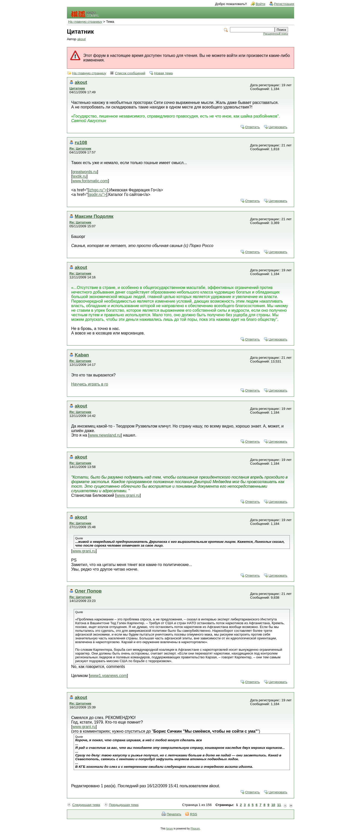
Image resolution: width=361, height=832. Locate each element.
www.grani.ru (128, 495)
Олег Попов (88, 591)
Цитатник (77, 88)
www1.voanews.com (108, 675)
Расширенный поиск (275, 33)
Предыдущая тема (123, 805)
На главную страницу (85, 22)
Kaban (82, 354)
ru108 (81, 142)
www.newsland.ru (105, 435)
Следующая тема (86, 805)
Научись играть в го (89, 384)
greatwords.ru (84, 172)
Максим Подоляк (94, 216)
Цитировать (278, 127)
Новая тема (163, 73)
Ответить (252, 127)
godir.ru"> (97, 194)
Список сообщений (130, 73)
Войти (260, 4)
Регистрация (284, 4)
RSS (193, 814)
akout (81, 39)
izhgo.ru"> (98, 190)
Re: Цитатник (80, 148)
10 (273, 805)
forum (169, 828)
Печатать (174, 814)
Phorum (195, 828)
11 (279, 805)
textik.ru (79, 176)
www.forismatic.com (90, 181)
